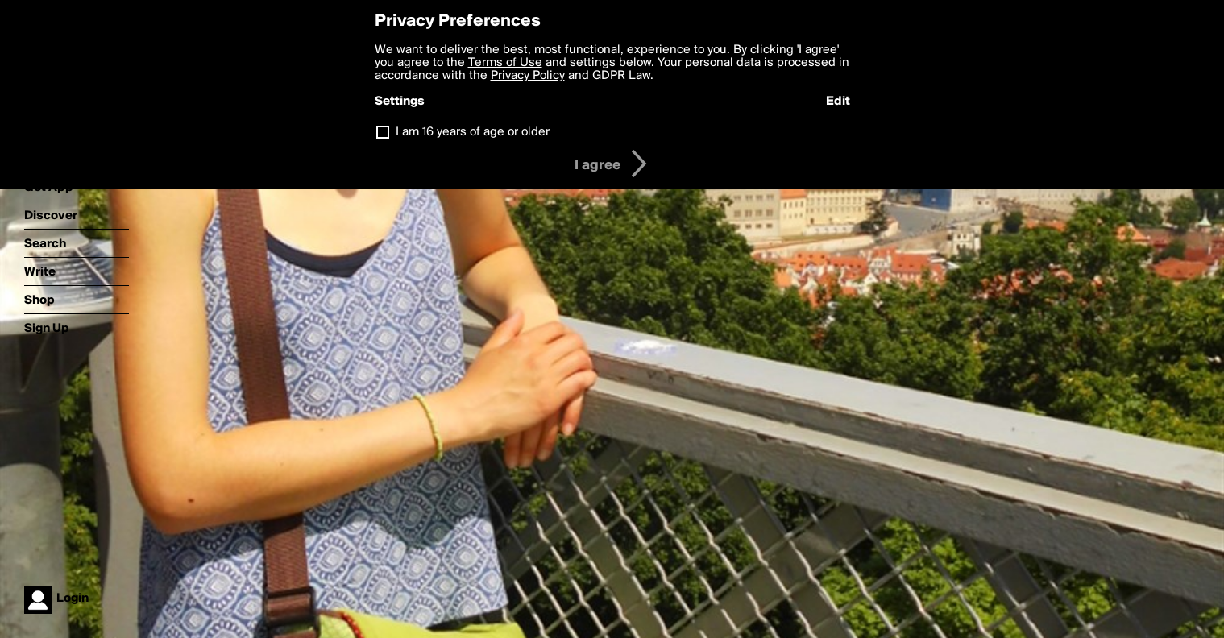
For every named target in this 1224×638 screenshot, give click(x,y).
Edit (838, 101)
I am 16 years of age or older (473, 132)
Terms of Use (505, 62)
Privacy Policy (528, 75)
